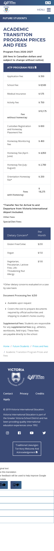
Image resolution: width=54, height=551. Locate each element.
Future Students (15, 18)
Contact (8, 393)
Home (6, 346)
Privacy (24, 393)
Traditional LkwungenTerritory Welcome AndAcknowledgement (27, 449)
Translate (47, 3)
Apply (6, 399)
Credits (40, 393)
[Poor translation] (16, 485)
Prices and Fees (40, 346)
